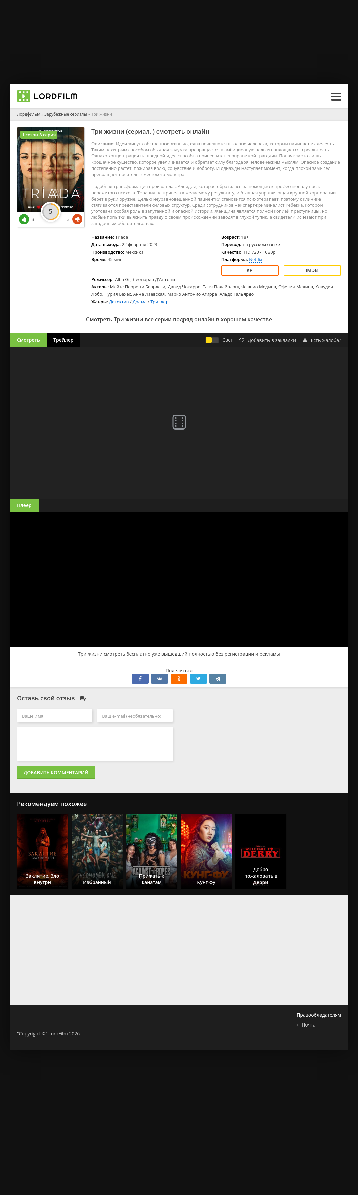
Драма (140, 301)
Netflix (255, 259)
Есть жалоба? (322, 340)
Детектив (119, 301)
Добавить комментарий (56, 772)
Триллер (159, 301)
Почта (308, 1024)
